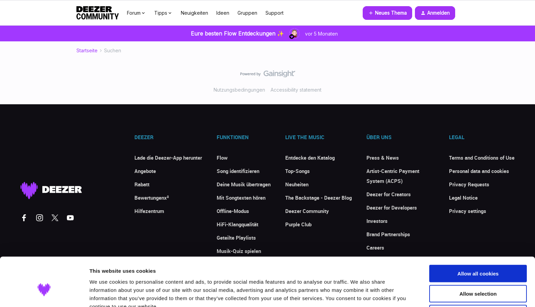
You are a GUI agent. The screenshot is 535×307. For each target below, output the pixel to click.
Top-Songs (297, 171)
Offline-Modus (233, 211)
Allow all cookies (478, 239)
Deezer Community (307, 211)
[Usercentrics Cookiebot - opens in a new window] (44, 294)
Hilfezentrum (149, 211)
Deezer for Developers (391, 207)
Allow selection (477, 259)
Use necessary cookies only (478, 279)
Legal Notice (463, 197)
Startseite (87, 50)
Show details (358, 293)
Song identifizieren (238, 171)
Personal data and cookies (479, 171)
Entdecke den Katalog (310, 157)
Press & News (382, 157)
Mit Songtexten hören (241, 197)
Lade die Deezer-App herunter (168, 157)
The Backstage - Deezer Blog (318, 197)
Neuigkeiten (194, 13)
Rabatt (141, 184)
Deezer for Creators (388, 194)
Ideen (222, 13)
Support (274, 13)
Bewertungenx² (151, 197)
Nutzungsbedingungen (239, 90)
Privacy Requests (469, 184)
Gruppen (247, 13)
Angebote (145, 171)
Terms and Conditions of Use (482, 157)
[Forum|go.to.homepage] (97, 13)
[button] (387, 13)
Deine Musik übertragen (244, 184)
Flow (222, 157)
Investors (377, 220)
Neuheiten (296, 184)
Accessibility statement (296, 90)
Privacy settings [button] (467, 211)
